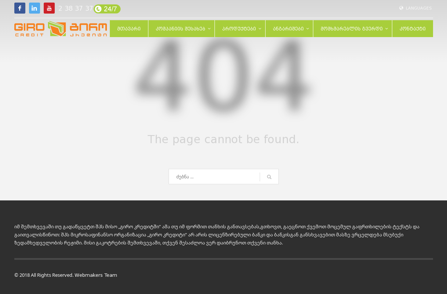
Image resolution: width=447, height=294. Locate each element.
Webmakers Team (96, 275)
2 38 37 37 (75, 8)
